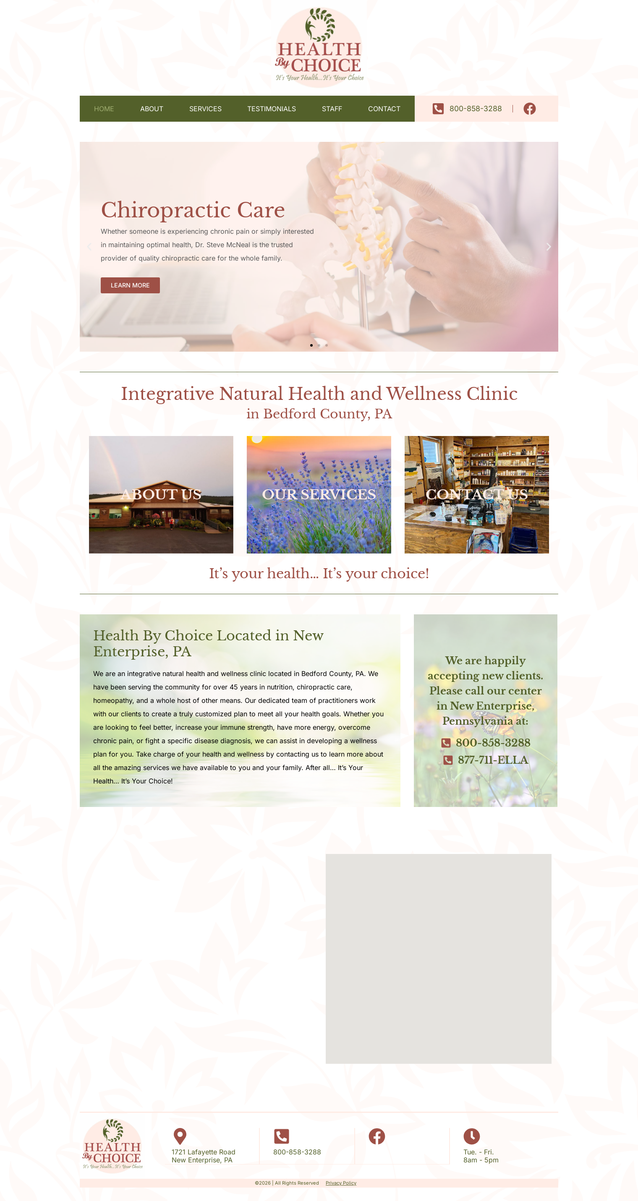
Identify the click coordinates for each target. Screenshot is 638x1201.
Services (205, 108)
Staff (332, 108)
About (151, 108)
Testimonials (271, 108)
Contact (384, 108)
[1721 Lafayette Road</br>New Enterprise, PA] (180, 1136)
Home (104, 108)
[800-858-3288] (281, 1136)
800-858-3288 (297, 1152)
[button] (89, 247)
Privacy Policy (341, 1183)
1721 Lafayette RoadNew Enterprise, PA (203, 1156)
